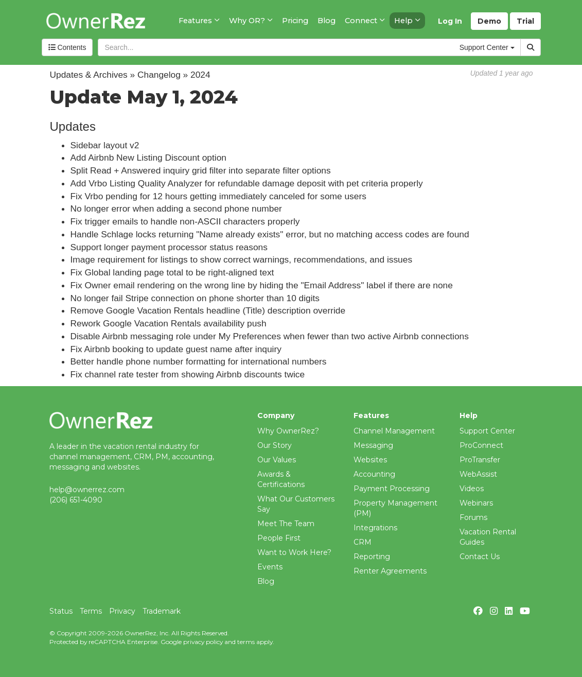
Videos (472, 488)
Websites (370, 459)
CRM (363, 542)
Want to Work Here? (294, 552)
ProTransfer (480, 459)
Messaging (373, 445)
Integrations (375, 527)
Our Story (274, 445)
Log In (450, 21)
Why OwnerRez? (288, 431)
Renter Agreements (390, 571)
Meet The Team (285, 523)
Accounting (374, 474)
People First (279, 538)
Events (270, 566)
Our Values (276, 459)
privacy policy (203, 642)
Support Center (487, 431)
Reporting (372, 556)
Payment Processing (392, 488)
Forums (473, 517)
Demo (489, 21)
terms (246, 642)
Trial (525, 21)
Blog (265, 581)
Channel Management (394, 431)
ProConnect (481, 445)
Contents (67, 47)
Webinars (476, 503)
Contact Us (480, 556)
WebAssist (478, 474)
